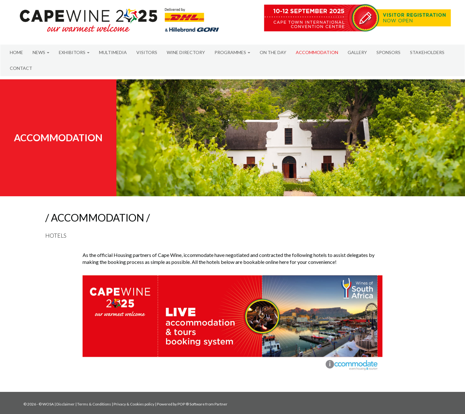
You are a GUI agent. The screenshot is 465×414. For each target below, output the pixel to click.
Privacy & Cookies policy (134, 404)
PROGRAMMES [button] (232, 52)
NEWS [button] (41, 52)
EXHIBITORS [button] (74, 52)
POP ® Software (191, 404)
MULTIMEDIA (113, 52)
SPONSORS (388, 52)
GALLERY (357, 52)
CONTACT (21, 68)
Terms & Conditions (94, 404)
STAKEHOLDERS (427, 52)
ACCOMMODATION (317, 52)
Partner (220, 404)
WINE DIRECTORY (186, 52)
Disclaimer (65, 404)
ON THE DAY (273, 52)
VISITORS (146, 52)
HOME (16, 52)
